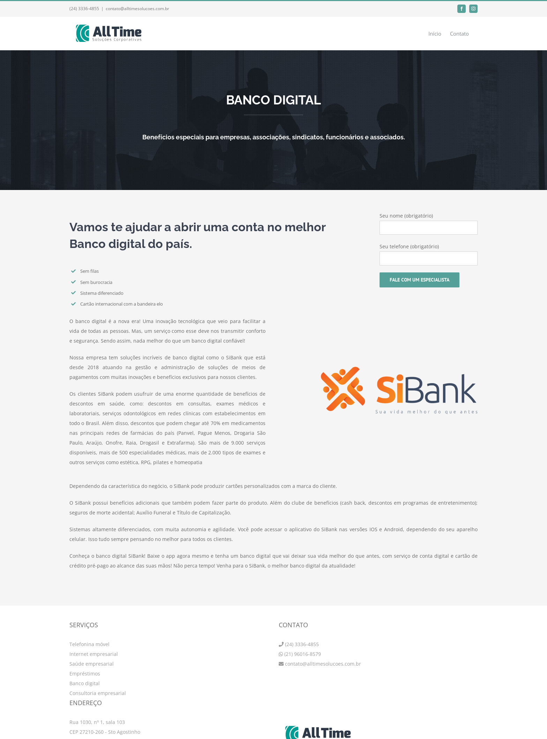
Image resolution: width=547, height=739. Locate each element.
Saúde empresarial (91, 663)
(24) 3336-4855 (302, 644)
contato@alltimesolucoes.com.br (137, 9)
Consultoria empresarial (97, 693)
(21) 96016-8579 (302, 654)
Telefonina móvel (89, 644)
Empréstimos (84, 673)
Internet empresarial (93, 654)
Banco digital (84, 683)
